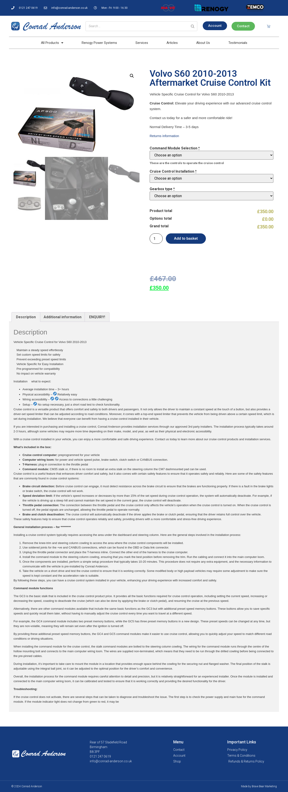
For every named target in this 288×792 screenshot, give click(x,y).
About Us (203, 43)
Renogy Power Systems (99, 43)
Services (141, 43)
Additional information (62, 317)
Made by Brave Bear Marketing (259, 786)
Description (26, 317)
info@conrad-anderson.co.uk (111, 761)
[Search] (192, 26)
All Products (52, 43)
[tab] (25, 317)
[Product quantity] (156, 238)
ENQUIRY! (97, 317)
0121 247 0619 (100, 756)
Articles (172, 43)
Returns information (164, 136)
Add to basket (186, 238)
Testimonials (237, 43)
